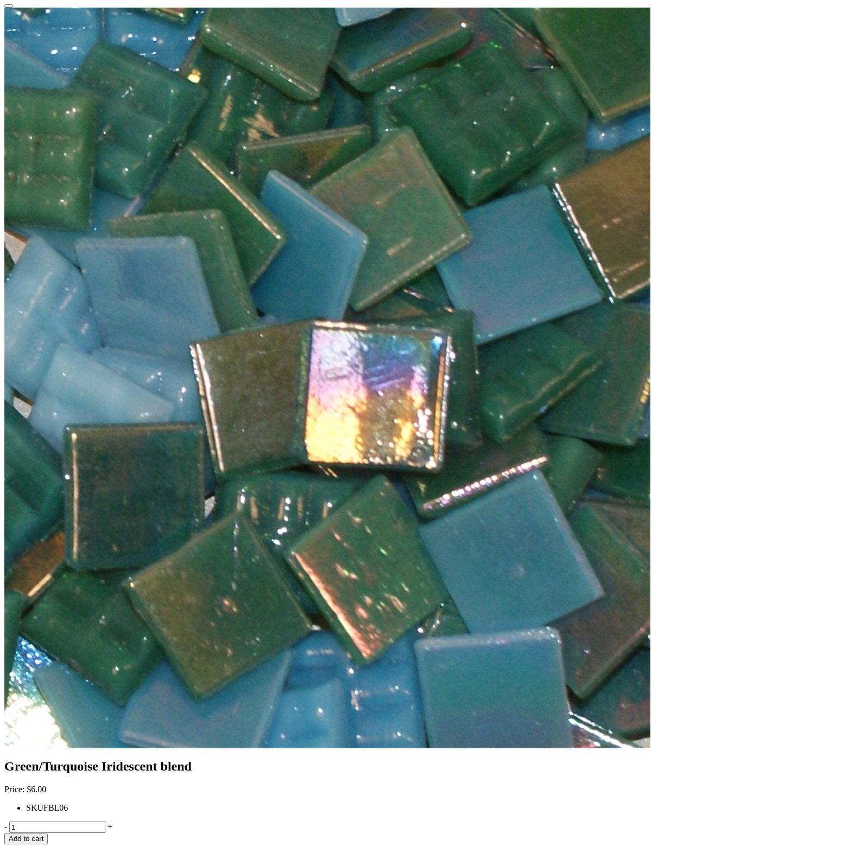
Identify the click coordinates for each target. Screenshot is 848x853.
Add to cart (26, 839)
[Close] (8, 6)
